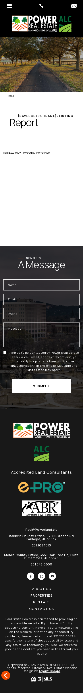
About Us (41, 588)
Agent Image (49, 671)
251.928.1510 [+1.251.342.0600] (41, 545)
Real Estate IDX (12, 153)
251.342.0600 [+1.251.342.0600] (41, 564)
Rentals (41, 602)
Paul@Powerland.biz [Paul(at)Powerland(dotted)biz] (41, 529)
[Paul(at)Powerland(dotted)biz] (74, 6)
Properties (41, 595)
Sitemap (38, 668)
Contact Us (41, 608)
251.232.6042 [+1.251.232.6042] (63, 636)
